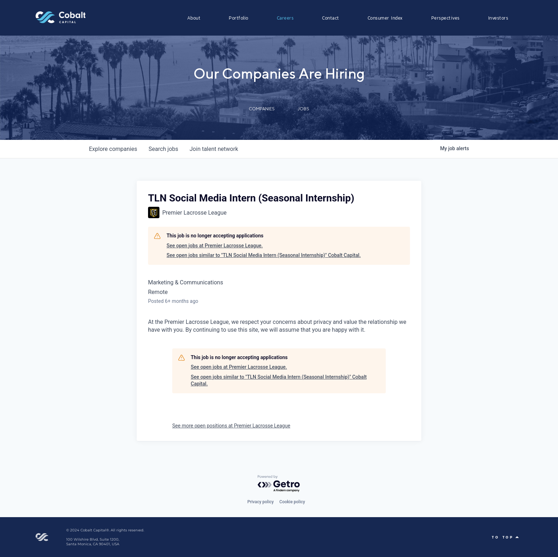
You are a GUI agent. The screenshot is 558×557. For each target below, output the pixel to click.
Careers (285, 17)
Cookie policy (292, 501)
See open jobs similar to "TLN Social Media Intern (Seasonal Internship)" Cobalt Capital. (264, 255)
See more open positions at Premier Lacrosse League (231, 426)
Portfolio (238, 17)
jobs (163, 149)
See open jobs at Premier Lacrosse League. (215, 245)
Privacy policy (260, 501)
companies (113, 149)
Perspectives (445, 17)
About (194, 17)
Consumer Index (385, 17)
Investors (498, 17)
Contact (330, 17)
